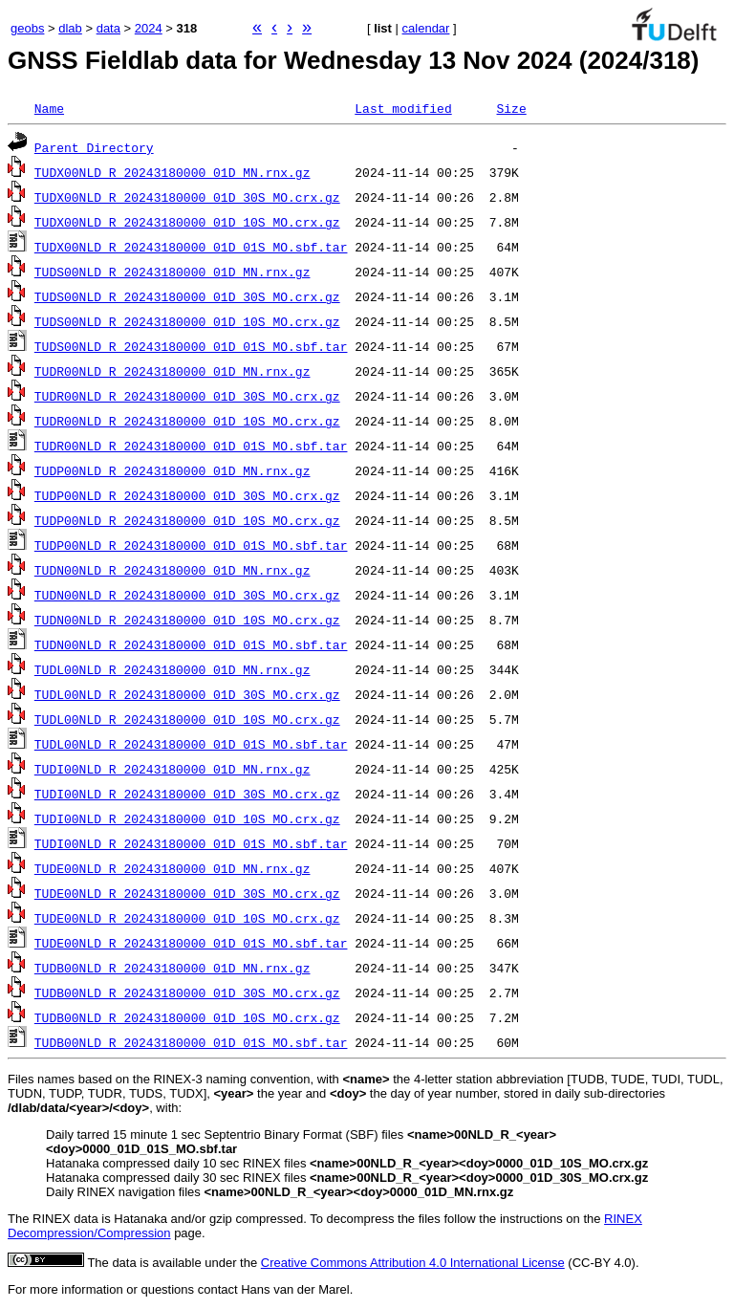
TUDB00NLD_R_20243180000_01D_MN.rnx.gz (172, 967)
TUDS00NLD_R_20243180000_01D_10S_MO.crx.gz (187, 321)
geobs (27, 28)
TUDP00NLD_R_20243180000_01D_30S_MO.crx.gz (187, 495)
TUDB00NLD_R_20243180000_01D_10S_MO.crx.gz (187, 1017)
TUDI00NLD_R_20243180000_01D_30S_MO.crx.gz (187, 793)
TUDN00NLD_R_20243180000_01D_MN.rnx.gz (172, 569)
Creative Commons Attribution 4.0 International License (413, 1262)
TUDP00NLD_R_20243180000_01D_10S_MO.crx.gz (187, 520)
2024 (148, 28)
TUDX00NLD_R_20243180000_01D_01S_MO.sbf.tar (191, 246)
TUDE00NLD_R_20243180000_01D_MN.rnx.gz (172, 868)
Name (49, 108)
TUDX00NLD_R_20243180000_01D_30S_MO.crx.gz (187, 197)
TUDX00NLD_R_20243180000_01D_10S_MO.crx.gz (187, 221)
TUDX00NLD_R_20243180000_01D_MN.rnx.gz (172, 172)
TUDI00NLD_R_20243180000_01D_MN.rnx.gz (172, 768)
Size (511, 108)
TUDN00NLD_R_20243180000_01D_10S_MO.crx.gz (187, 619)
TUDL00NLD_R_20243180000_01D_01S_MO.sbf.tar (191, 744)
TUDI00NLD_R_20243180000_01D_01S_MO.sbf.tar (191, 843)
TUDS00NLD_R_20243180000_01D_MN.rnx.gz (172, 271)
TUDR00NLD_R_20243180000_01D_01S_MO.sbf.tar (191, 445)
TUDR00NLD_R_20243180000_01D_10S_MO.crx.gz (187, 420)
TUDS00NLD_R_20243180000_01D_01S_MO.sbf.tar (191, 346)
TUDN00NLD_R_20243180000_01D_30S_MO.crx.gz (187, 594)
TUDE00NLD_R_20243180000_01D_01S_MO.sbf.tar (191, 942)
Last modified (403, 108)
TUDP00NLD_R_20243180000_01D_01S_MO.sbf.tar (191, 545)
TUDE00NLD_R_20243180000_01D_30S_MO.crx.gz (187, 893)
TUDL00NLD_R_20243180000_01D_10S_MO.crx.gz (187, 719)
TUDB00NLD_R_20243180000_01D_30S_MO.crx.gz (187, 992)
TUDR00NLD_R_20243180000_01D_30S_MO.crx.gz (187, 395)
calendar (426, 28)
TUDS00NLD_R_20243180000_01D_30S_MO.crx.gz (187, 296)
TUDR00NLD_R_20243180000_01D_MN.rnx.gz (172, 371)
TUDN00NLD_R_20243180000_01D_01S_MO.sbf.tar (191, 644)
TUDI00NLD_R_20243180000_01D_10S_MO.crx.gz (187, 818)
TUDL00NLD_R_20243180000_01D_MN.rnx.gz (172, 669)
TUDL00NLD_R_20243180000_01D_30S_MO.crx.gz (187, 694)
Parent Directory (94, 147)
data (108, 28)
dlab (70, 28)
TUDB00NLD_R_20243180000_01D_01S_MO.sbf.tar (191, 1042)
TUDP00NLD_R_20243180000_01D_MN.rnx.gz (172, 470)
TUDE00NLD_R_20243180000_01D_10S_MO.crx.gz (187, 918)
